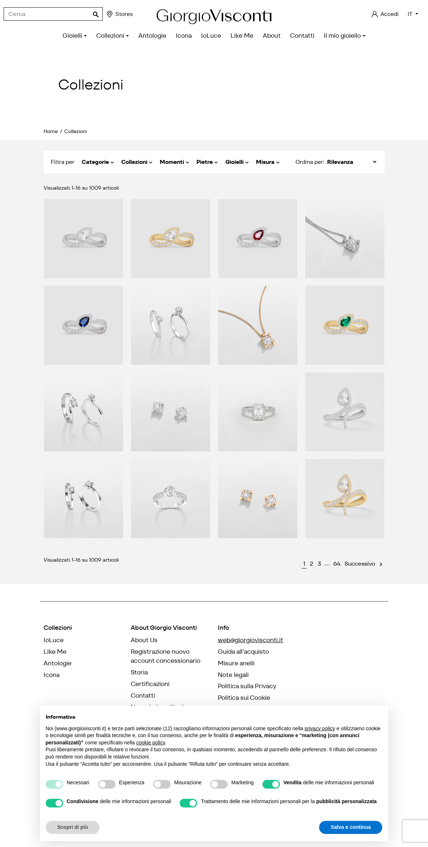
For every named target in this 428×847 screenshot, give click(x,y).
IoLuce (54, 640)
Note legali (233, 675)
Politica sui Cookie (244, 698)
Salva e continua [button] (351, 827)
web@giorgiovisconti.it (250, 640)
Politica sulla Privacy (247, 686)
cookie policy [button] (150, 742)
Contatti (143, 695)
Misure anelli (236, 663)
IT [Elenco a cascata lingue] (411, 14)
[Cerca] (53, 14)
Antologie (58, 663)
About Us (144, 640)
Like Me (55, 652)
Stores (119, 14)
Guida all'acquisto (243, 652)
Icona (52, 675)
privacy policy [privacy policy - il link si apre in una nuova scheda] (320, 728)
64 (337, 563)
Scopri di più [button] (72, 827)
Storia (139, 672)
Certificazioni (150, 684)
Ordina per (309, 161)
